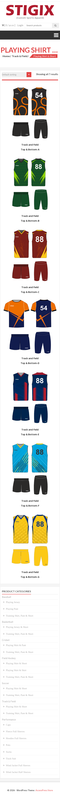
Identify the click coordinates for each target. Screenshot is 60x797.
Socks (9, 752)
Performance (9, 719)
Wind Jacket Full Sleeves (18, 765)
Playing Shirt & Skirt (16, 670)
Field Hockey (9, 658)
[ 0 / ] (8, 25)
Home (6, 56)
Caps (8, 725)
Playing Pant (12, 609)
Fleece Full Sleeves (15, 731)
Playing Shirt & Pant (16, 645)
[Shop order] (16, 74)
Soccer (5, 683)
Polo (8, 745)
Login (20, 25)
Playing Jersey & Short (17, 627)
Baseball (6, 596)
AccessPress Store (44, 790)
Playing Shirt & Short (16, 663)
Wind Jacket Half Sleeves (18, 772)
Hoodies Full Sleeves (16, 738)
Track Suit (11, 758)
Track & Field (19, 56)
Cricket (6, 640)
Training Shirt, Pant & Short (19, 615)
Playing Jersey (13, 602)
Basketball (7, 621)
